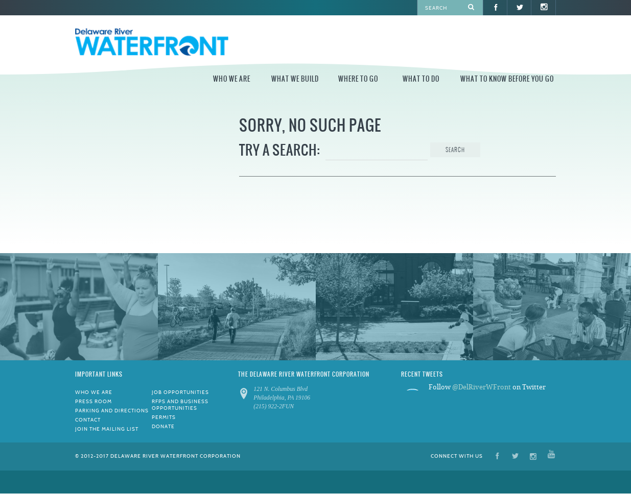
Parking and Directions (112, 410)
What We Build (295, 79)
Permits (164, 417)
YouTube (551, 455)
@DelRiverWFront (481, 387)
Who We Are (231, 79)
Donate (163, 426)
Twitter (515, 455)
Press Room (93, 401)
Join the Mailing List (106, 429)
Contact (88, 419)
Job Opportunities (180, 392)
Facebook (497, 455)
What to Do (421, 79)
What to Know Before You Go (507, 79)
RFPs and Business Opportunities (180, 404)
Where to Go (358, 79)
